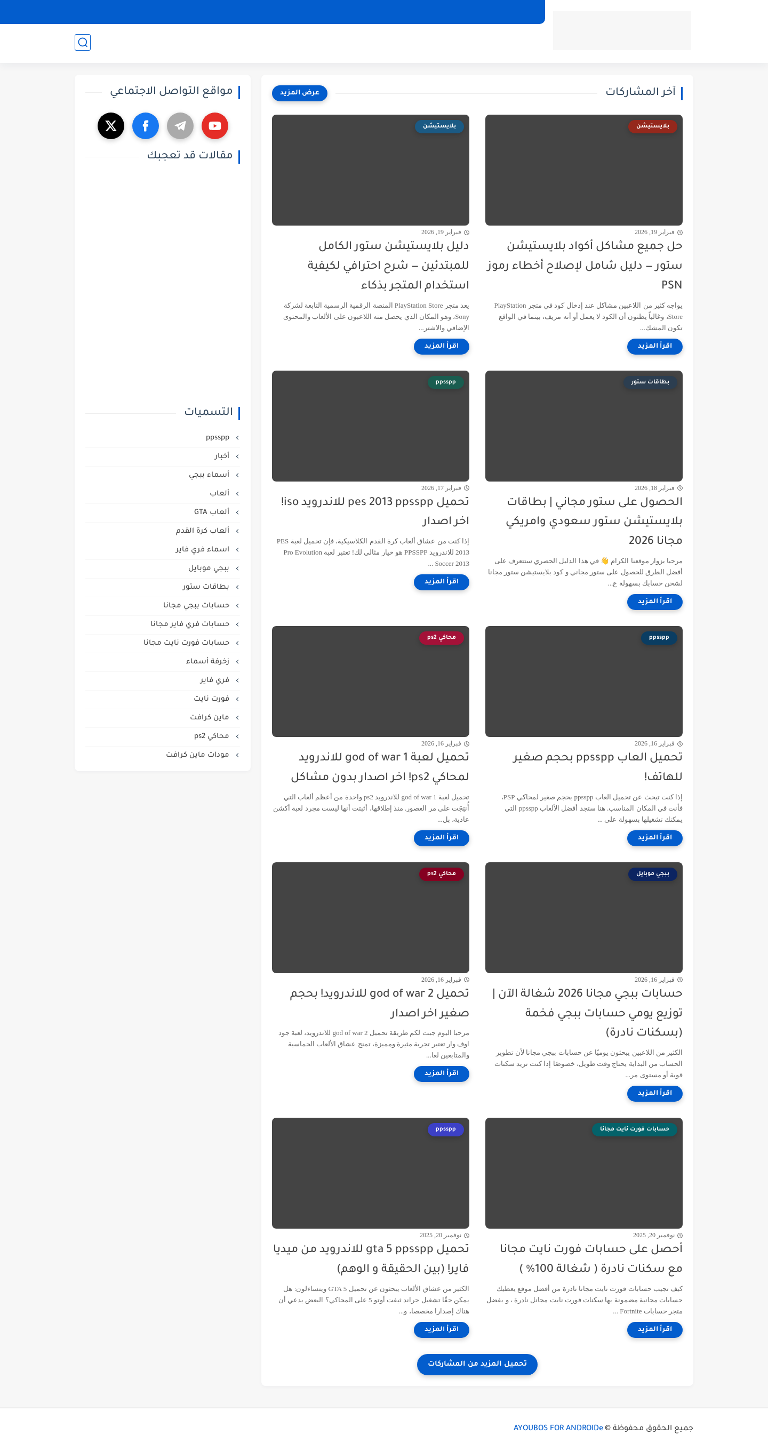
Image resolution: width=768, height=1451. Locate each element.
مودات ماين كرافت (198, 755)
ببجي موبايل (209, 569)
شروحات (295, 42)
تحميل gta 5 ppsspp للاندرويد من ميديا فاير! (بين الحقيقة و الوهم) (371, 1260)
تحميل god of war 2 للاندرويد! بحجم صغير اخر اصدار (379, 1005)
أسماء (215, 42)
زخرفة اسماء (156, 42)
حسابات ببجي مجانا (197, 606)
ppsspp (218, 438)
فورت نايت (212, 699)
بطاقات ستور (207, 587)
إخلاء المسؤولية (366, 11)
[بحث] (83, 43)
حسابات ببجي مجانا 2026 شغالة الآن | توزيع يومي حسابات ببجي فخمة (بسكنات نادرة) (587, 1014)
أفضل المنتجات (417, 42)
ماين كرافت (210, 718)
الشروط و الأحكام (432, 11)
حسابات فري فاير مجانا (190, 625)
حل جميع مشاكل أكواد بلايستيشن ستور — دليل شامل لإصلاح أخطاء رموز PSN (585, 267)
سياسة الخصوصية (503, 11)
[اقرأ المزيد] (655, 347)
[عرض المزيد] (299, 93)
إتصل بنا (314, 11)
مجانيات (349, 42)
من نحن (276, 11)
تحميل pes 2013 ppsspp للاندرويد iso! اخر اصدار (375, 513)
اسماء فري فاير (203, 550)
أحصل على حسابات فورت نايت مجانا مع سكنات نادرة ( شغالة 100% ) (591, 1260)
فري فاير (216, 681)
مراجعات (253, 42)
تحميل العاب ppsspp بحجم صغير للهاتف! (598, 768)
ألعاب (481, 42)
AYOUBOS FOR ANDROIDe (558, 1429)
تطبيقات (516, 42)
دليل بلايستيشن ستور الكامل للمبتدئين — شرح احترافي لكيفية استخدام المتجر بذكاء (388, 267)
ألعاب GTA (212, 513)
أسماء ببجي (210, 475)
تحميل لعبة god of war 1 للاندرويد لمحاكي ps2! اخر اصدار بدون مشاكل (380, 768)
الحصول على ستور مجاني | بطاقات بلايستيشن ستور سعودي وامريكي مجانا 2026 (594, 523)
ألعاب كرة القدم (203, 531)
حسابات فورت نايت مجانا (187, 643)
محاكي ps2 (212, 737)
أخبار (223, 457)
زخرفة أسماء (208, 662)
